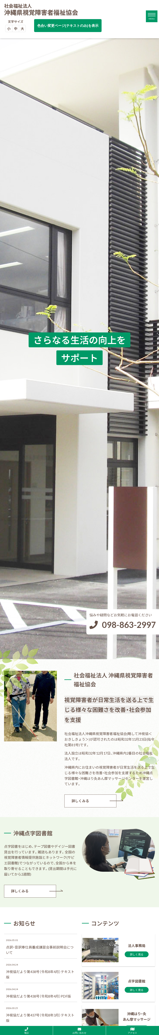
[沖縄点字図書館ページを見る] (118, 986)
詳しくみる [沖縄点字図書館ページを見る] (20, 891)
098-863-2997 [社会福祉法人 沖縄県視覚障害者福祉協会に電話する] (129, 624)
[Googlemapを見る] (132, 1030)
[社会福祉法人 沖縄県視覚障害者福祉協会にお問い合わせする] (79, 1030)
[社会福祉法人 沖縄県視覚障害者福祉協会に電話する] (26, 1030)
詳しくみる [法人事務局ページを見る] (80, 800)
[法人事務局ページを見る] (118, 950)
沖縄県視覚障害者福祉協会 (41, 10)
